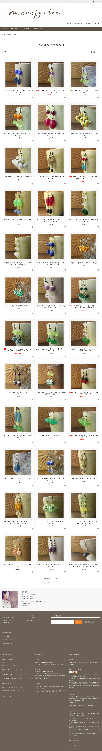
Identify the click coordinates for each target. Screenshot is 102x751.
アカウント (97, 1)
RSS (3, 632)
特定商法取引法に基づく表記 (9, 635)
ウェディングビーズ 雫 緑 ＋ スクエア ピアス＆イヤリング (84, 219)
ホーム (3, 34)
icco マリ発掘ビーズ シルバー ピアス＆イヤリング (18, 478)
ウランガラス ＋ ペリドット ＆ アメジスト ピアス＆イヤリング (51, 90)
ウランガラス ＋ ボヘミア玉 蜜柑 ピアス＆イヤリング (18, 133)
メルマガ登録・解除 (36, 28)
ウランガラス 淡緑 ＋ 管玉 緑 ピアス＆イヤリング (18, 435)
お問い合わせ (15, 28)
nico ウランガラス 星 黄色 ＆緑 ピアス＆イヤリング (51, 349)
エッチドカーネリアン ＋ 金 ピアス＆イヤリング (18, 564)
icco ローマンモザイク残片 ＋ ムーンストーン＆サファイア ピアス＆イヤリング (84, 564)
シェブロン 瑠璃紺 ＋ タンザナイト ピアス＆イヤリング (51, 478)
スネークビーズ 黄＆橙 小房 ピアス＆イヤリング (84, 133)
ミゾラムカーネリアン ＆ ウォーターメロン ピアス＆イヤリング (84, 392)
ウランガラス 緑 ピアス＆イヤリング (51, 434)
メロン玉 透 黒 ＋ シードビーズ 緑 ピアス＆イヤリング (51, 176)
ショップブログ (25, 28)
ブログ (3, 627)
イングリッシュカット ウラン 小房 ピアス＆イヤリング (51, 521)
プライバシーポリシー (7, 637)
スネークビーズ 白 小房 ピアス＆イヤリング (18, 176)
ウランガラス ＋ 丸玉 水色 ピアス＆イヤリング (18, 219)
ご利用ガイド (5, 28)
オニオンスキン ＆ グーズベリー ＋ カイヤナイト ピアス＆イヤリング (18, 90)
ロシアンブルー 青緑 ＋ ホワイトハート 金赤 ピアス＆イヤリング (84, 176)
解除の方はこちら (89, 621)
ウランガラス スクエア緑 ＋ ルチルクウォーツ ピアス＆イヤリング (84, 349)
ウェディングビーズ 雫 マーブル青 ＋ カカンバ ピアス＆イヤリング (51, 263)
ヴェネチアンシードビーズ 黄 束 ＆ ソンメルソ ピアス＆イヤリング (18, 521)
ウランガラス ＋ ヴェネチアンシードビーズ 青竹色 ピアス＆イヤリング (18, 349)
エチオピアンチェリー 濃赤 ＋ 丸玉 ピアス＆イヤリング (51, 133)
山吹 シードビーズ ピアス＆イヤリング (84, 262)
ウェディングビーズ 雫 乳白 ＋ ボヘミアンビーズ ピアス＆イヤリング (18, 263)
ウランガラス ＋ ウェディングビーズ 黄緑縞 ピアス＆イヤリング (51, 392)
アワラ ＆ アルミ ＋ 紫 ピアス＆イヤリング (18, 392)
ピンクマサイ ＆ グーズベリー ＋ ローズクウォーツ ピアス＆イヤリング (51, 306)
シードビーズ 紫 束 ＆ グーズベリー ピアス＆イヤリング (51, 564)
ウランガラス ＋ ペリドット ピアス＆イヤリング (84, 90)
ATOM (6, 632)
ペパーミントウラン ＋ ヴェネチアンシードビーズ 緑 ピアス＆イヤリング (84, 306)
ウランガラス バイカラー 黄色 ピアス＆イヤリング (84, 435)
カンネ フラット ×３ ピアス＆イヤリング (84, 477)
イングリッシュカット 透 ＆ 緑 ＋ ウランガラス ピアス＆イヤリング (84, 521)
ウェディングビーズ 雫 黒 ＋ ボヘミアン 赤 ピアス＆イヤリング (51, 219)
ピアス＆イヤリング (11, 34)
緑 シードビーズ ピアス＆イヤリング (18, 305)
